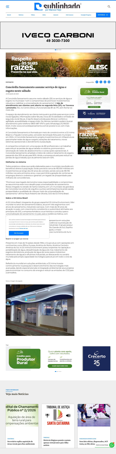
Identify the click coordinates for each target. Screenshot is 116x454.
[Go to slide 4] (60, 374)
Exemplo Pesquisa (86, 15)
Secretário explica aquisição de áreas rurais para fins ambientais (21, 445)
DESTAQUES (10, 82)
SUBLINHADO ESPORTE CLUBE (87, 441)
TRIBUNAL (46, 440)
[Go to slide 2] (57, 374)
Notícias (21, 15)
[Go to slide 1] (55, 374)
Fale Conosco (69, 15)
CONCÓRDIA (10, 441)
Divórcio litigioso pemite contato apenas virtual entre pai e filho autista (57, 445)
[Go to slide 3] (59, 374)
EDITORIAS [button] (101, 15)
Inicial (9, 15)
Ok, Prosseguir (19, 233)
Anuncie (55, 15)
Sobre (44, 15)
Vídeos (33, 15)
